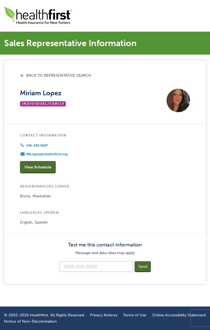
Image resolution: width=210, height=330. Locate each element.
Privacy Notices (103, 315)
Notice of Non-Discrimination (30, 321)
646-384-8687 (37, 145)
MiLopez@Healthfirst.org (47, 154)
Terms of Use (134, 315)
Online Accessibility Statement (179, 315)
